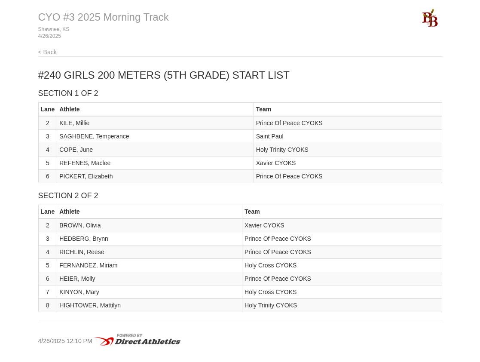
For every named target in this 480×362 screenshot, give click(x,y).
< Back (47, 52)
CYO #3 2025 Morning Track (103, 17)
